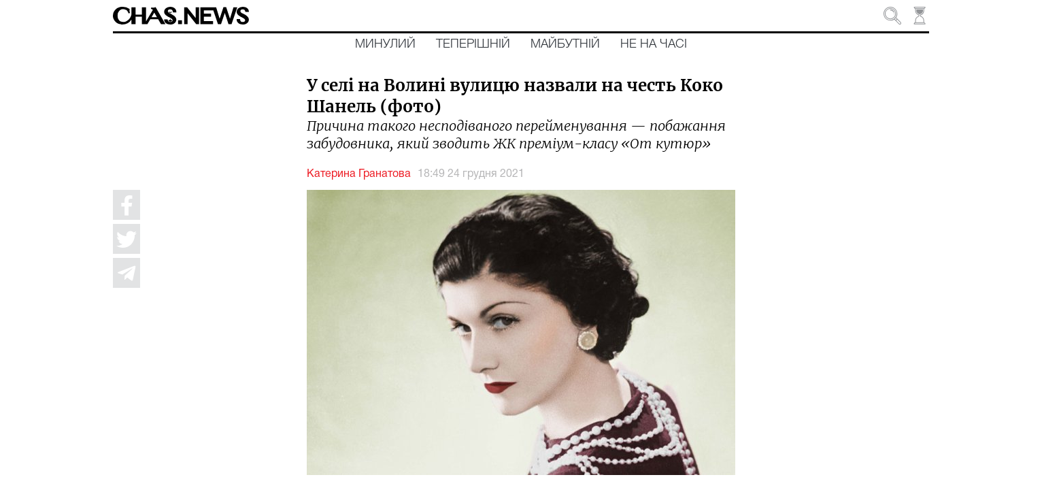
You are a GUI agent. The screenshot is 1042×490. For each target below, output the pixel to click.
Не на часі (653, 44)
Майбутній (565, 44)
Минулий (385, 44)
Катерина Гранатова (359, 174)
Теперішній (473, 44)
